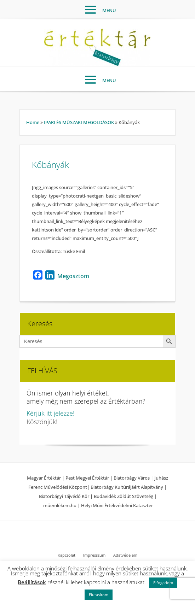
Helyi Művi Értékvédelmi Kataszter (117, 505)
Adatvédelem (125, 555)
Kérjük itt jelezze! (50, 413)
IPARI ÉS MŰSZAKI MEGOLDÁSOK (79, 122)
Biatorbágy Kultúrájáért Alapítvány (127, 487)
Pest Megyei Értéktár (87, 478)
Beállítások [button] (32, 582)
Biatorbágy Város (132, 478)
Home (32, 122)
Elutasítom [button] (98, 594)
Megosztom (73, 276)
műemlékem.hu (59, 505)
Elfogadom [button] (163, 582)
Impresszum (94, 555)
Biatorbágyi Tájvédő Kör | (66, 496)
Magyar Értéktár (44, 478)
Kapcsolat (66, 555)
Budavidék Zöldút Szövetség (124, 496)
